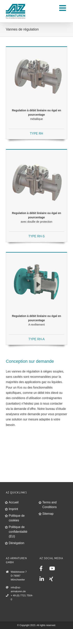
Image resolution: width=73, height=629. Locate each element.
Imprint (13, 509)
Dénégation (16, 543)
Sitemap (48, 513)
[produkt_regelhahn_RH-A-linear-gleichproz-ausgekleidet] (36, 255)
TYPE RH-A (36, 339)
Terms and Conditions (49, 505)
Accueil (13, 502)
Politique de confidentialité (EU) (18, 531)
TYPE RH (36, 133)
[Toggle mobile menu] (63, 8)
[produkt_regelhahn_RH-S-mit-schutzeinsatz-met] (36, 152)
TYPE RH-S (36, 236)
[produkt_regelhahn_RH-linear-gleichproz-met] (36, 50)
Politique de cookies (17, 518)
